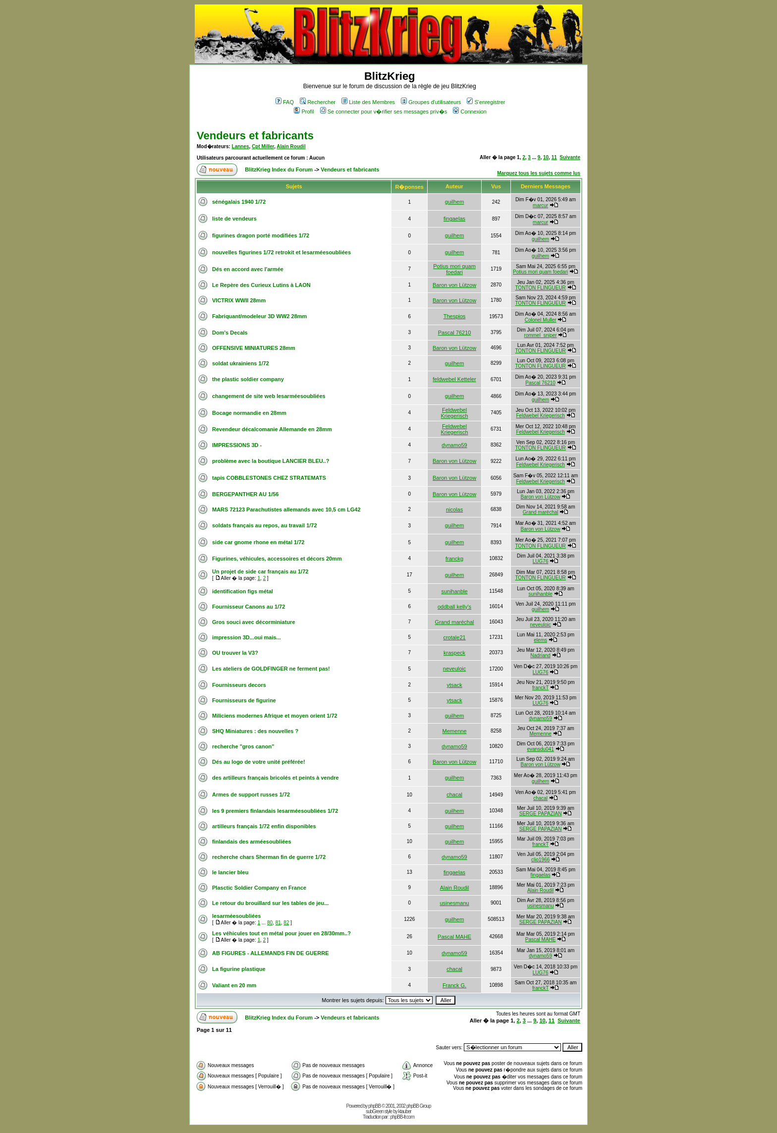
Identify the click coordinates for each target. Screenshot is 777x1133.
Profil (304, 111)
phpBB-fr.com (402, 1117)
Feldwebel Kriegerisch (454, 413)
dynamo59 (454, 445)
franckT (540, 687)
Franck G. (454, 985)
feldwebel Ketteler (454, 379)
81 (278, 922)
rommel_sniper (540, 335)
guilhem (454, 202)
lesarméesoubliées (236, 916)
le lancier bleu (230, 872)
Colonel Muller (540, 320)
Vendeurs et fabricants (255, 135)
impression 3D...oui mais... (246, 637)
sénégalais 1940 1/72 (239, 202)
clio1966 (540, 859)
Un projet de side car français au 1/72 (260, 571)
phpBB (374, 1106)
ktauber (404, 1111)
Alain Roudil (291, 146)
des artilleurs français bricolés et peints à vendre (275, 778)
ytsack (454, 685)
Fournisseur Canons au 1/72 (248, 607)
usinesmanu (454, 903)
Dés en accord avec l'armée (247, 269)
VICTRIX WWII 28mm (239, 300)
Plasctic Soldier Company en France (259, 888)
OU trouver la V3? (235, 653)
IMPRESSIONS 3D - (237, 445)
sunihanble (454, 591)
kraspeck (454, 653)
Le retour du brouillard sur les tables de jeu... (270, 903)
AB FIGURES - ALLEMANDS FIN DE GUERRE (270, 953)
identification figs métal (242, 591)
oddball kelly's (454, 607)
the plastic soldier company (248, 379)
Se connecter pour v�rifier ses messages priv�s (383, 111)
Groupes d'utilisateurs (431, 102)
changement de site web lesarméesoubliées (269, 396)
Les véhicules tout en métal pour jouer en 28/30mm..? (281, 933)
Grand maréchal (540, 512)
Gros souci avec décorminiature (253, 622)
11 (554, 157)
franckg (454, 559)
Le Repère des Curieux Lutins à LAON (261, 285)
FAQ (285, 102)
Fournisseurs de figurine (244, 700)
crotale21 (454, 637)
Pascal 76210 (454, 333)
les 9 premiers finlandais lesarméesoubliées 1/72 (275, 811)
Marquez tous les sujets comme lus (538, 173)
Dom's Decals (230, 333)
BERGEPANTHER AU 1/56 (245, 494)
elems (540, 640)
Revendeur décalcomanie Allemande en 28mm (272, 429)
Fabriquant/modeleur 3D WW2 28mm (259, 316)
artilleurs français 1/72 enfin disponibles (264, 826)
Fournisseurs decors (239, 685)
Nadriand (540, 655)
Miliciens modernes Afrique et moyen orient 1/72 (274, 716)
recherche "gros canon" (243, 746)
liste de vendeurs (234, 219)
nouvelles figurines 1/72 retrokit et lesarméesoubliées (281, 252)
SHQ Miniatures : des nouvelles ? (255, 731)
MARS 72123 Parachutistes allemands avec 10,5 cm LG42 (286, 509)
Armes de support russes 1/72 (251, 794)
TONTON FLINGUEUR (540, 287)
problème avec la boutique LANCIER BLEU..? (271, 461)
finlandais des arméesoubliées (251, 842)
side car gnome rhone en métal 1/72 (258, 542)
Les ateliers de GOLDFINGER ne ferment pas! (271, 669)
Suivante (569, 157)
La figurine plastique (239, 969)
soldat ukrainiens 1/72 (240, 363)
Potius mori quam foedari (454, 269)
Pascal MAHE (454, 937)
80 (270, 922)
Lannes (240, 146)
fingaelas (454, 219)
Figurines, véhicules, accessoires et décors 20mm (277, 559)
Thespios (455, 316)
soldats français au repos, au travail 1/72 (264, 525)
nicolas (454, 509)
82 (286, 922)
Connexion (470, 111)
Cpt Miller (263, 146)
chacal (454, 794)
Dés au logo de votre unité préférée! (258, 762)
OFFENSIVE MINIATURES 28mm (253, 348)
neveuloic (540, 624)
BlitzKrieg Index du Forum (279, 169)
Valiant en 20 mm (234, 985)
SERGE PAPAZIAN (540, 813)
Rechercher (317, 102)
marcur (540, 205)
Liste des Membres (368, 102)
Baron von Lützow (454, 285)
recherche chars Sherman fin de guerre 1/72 (269, 857)
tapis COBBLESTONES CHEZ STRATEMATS (269, 478)
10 (546, 157)
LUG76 (541, 561)
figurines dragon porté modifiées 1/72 (260, 235)
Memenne (455, 731)
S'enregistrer (486, 102)
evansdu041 (540, 749)
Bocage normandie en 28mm (249, 413)
